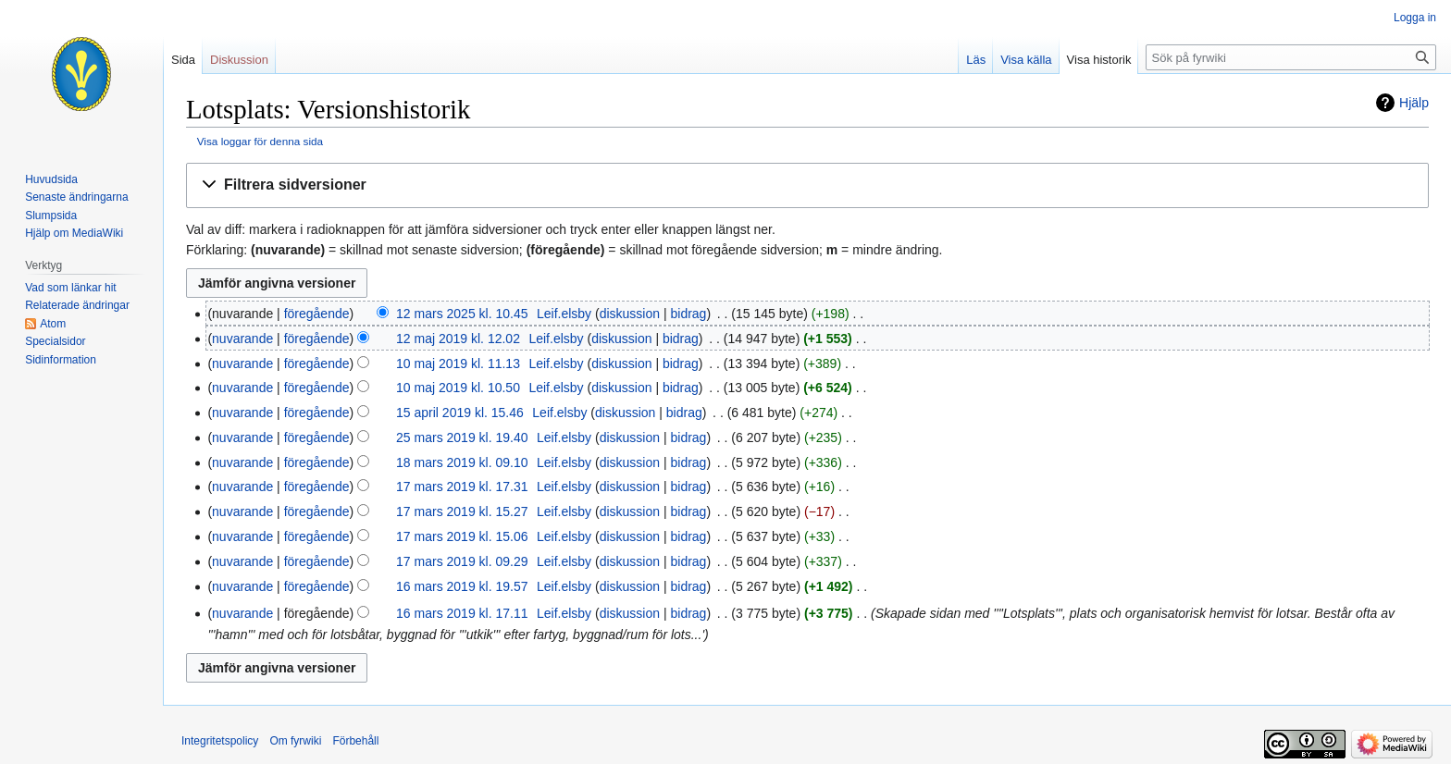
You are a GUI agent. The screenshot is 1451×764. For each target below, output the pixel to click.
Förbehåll (355, 740)
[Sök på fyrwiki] (1291, 57)
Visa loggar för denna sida (260, 141)
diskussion (630, 313)
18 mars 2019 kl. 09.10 (461, 462)
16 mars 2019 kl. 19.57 (461, 586)
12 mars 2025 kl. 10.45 (461, 313)
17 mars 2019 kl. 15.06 (461, 536)
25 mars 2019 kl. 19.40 (461, 437)
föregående (317, 313)
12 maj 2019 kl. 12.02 (458, 338)
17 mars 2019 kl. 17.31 (461, 486)
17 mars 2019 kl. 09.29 (461, 561)
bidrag (688, 313)
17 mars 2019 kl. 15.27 (461, 511)
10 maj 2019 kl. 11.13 (458, 363)
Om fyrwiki (295, 740)
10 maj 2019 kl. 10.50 (458, 387)
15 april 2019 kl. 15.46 (460, 412)
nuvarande (242, 338)
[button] (807, 185)
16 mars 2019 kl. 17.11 (461, 613)
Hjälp (1414, 102)
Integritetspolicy (219, 740)
